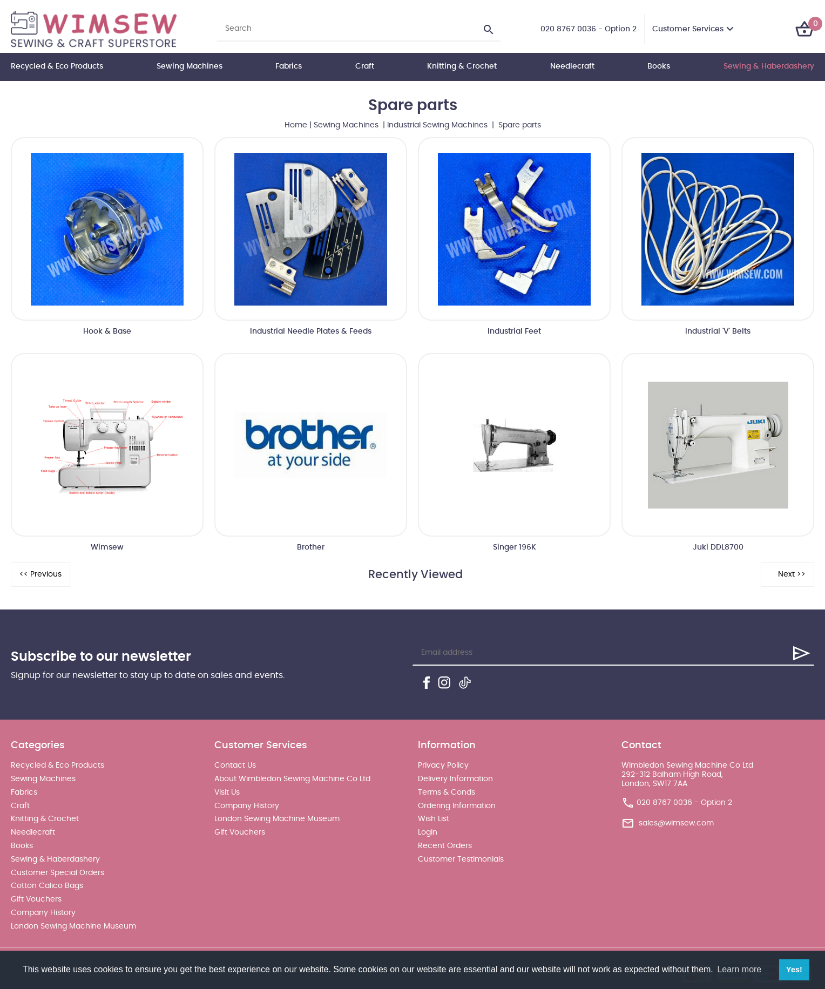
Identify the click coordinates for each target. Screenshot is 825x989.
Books (658, 66)
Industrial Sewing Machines (438, 125)
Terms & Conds (446, 792)
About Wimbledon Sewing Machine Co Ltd (292, 779)
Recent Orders (445, 846)
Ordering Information (457, 806)
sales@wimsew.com (676, 823)
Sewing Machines (189, 66)
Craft (364, 66)
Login (427, 832)
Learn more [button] (739, 969)
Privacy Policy (443, 765)
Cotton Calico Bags (47, 886)
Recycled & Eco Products (57, 66)
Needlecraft (572, 66)
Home (296, 125)
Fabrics (288, 66)
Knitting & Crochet (462, 66)
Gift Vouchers (36, 899)
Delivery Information (455, 779)
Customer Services (687, 29)
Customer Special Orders (57, 873)
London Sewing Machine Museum (73, 926)
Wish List (433, 819)
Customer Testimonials (461, 859)
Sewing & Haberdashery (768, 66)
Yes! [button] (794, 969)
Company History (43, 913)
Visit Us (227, 792)
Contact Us (235, 765)
